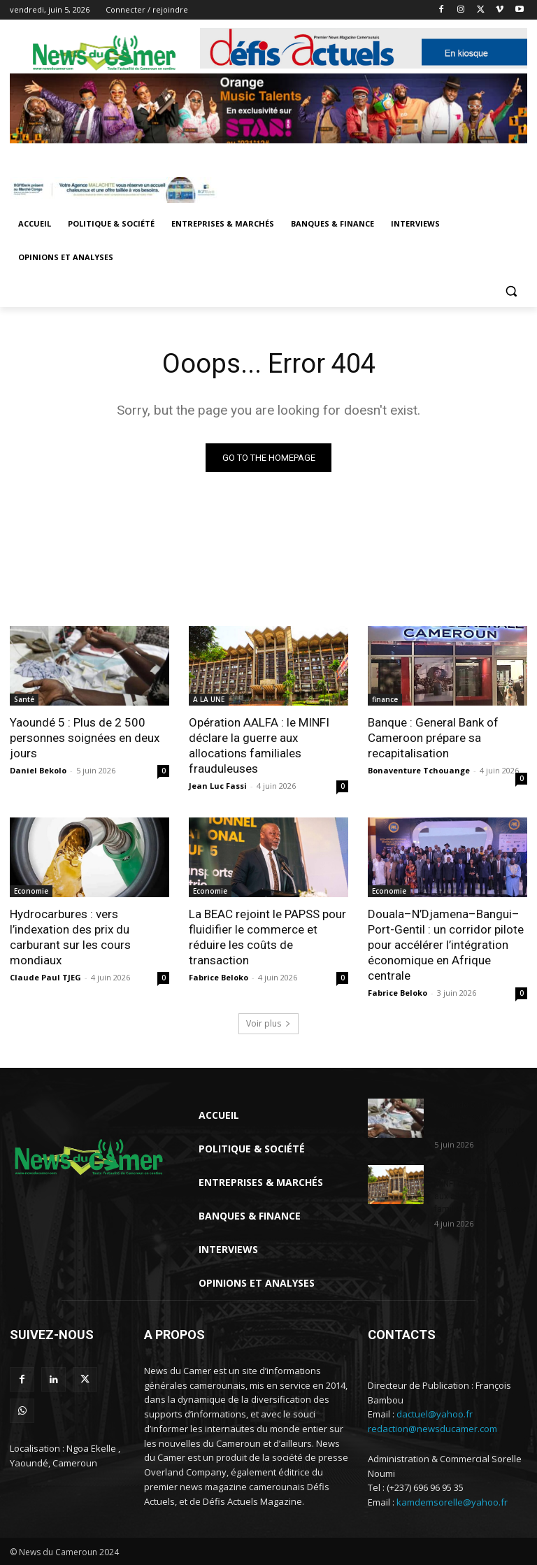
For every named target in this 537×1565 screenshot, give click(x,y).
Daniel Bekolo (38, 770)
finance (385, 699)
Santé (24, 699)
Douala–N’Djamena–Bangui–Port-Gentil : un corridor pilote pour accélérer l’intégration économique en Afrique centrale (446, 944)
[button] (510, 291)
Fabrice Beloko (218, 977)
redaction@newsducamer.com (432, 1429)
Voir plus (268, 1024)
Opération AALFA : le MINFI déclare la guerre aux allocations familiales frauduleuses (259, 745)
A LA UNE (208, 699)
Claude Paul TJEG (45, 977)
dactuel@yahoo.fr (434, 1414)
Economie (31, 891)
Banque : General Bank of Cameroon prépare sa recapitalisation (433, 737)
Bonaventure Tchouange (419, 770)
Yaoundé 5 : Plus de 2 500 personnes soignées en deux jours (84, 737)
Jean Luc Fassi (218, 785)
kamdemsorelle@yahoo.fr (452, 1502)
